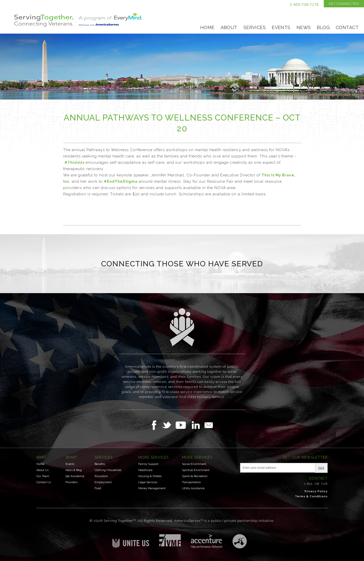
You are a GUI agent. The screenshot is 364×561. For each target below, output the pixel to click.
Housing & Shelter (150, 476)
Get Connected (344, 4)
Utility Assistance (193, 488)
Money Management (152, 488)
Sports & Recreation (195, 476)
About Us (42, 470)
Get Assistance (74, 476)
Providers (71, 482)
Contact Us (43, 482)
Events (281, 27)
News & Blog (73, 470)
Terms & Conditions (311, 496)
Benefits (100, 464)
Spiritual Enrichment (196, 470)
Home (207, 27)
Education (101, 476)
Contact (347, 27)
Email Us (208, 425)
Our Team (42, 476)
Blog (323, 27)
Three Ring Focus (240, 541)
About (229, 27)
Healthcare (145, 470)
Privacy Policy (316, 491)
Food (98, 488)
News (304, 27)
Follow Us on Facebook (155, 425)
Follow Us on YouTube (183, 425)
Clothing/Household (108, 470)
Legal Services (147, 482)
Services (254, 27)
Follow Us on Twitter (169, 425)
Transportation (191, 482)
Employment (103, 482)
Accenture (206, 541)
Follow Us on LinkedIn (197, 425)
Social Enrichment (194, 464)
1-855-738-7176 (304, 5)
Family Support (148, 464)
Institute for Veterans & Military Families (170, 540)
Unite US (130, 541)
